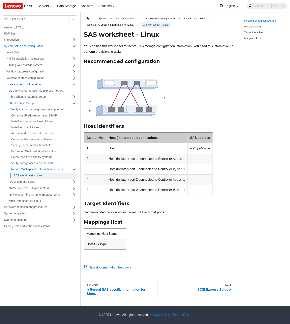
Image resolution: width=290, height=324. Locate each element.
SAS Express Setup (21, 103)
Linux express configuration (23, 84)
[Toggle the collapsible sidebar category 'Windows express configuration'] (74, 71)
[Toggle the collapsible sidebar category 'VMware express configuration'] (74, 78)
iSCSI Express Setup (22, 181)
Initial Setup (13, 52)
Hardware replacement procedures (26, 207)
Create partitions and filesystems (31, 157)
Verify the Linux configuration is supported (37, 109)
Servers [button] (43, 6)
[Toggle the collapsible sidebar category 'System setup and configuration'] (74, 46)
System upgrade (14, 213)
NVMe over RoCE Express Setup (29, 188)
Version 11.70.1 (14, 27)
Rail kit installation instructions (25, 58)
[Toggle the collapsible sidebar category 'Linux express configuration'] (74, 84)
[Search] (266, 6)
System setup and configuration (24, 46)
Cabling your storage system (24, 65)
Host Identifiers (252, 26)
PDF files (10, 33)
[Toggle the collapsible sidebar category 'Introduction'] (74, 40)
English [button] (227, 6)
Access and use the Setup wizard (32, 133)
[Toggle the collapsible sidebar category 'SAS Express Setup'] (74, 103)
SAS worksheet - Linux (28, 175)
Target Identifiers (253, 32)
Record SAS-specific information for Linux (37, 169)
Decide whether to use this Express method (36, 90)
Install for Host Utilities (25, 127)
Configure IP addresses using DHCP (34, 115)
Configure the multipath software (31, 139)
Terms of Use (181, 315)
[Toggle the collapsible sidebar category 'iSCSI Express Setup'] (74, 182)
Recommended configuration (260, 20)
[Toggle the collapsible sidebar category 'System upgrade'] (74, 213)
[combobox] (10, 19)
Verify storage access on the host (32, 163)
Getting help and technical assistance (27, 226)
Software (87, 6)
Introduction (11, 39)
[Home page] (87, 18)
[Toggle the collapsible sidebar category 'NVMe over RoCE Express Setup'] (74, 188)
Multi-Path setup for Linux (25, 200)
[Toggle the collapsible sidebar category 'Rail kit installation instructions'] (74, 59)
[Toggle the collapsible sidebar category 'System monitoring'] (74, 220)
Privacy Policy (160, 315)
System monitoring (15, 219)
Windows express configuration (26, 71)
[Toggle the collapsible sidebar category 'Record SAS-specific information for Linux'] (74, 169)
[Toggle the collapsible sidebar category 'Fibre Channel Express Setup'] (74, 97)
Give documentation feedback (107, 267)
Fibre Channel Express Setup (27, 96)
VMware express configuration (25, 78)
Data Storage (66, 6)
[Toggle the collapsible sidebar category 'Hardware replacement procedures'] (74, 207)
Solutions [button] (105, 6)
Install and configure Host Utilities (32, 121)
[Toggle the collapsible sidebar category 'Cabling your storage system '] (74, 65)
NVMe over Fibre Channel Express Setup (35, 194)
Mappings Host (252, 38)
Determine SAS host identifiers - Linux (35, 151)
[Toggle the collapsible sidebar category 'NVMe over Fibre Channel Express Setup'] (74, 195)
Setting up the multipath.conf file (31, 145)
